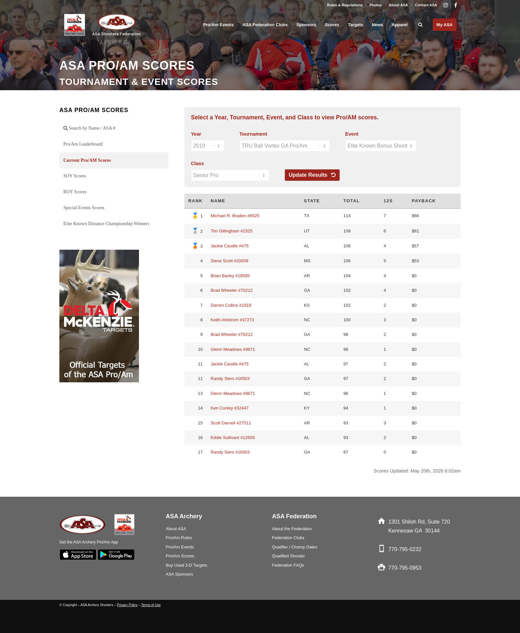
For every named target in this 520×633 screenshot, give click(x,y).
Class (197, 163)
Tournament (253, 134)
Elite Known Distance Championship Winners (106, 223)
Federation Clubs (288, 537)
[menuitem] (345, 5)
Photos (375, 5)
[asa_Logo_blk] (103, 25)
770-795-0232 (405, 549)
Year (196, 134)
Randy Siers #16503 (230, 378)
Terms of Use (151, 605)
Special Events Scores (83, 207)
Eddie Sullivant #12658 (233, 437)
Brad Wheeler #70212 (231, 290)
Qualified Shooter (288, 555)
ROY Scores (75, 191)
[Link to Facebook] (456, 5)
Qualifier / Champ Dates (294, 546)
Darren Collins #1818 (231, 305)
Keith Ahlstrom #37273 (232, 319)
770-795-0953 (405, 568)
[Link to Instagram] (445, 5)
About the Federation (292, 528)
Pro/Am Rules (179, 537)
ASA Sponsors (179, 574)
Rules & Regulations (344, 5)
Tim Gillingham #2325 (231, 230)
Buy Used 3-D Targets (186, 565)
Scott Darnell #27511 (231, 422)
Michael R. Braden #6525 (235, 215)
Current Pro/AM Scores (87, 160)
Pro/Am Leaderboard (83, 144)
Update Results (312, 175)
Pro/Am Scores (180, 555)
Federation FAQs (288, 565)
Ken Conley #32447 (229, 408)
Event (351, 134)
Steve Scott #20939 (229, 260)
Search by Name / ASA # (89, 128)
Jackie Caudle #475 (229, 245)
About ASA (398, 5)
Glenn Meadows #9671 (233, 349)
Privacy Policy (127, 605)
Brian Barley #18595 (230, 275)
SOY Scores (74, 175)
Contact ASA (426, 5)
